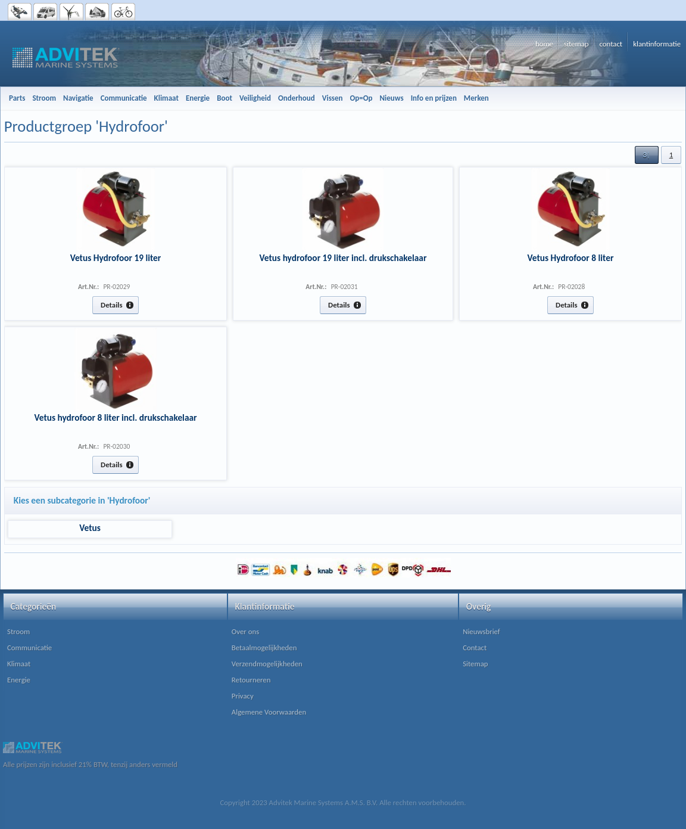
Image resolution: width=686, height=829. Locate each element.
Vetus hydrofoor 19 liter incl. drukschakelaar (343, 257)
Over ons (245, 631)
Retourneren (251, 679)
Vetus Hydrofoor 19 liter (115, 257)
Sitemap (475, 663)
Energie (18, 679)
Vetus (90, 527)
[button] (647, 155)
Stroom (18, 631)
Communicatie (29, 647)
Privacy (243, 695)
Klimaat (18, 663)
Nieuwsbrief (481, 631)
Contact (475, 647)
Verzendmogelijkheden (267, 663)
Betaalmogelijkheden (264, 647)
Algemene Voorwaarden (269, 711)
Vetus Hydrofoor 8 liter (571, 257)
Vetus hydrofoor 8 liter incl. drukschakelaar (115, 417)
